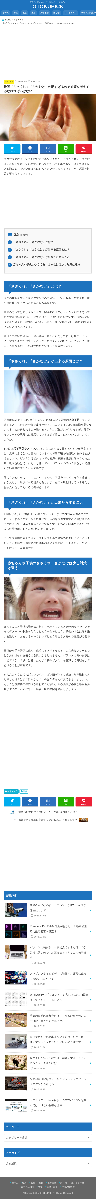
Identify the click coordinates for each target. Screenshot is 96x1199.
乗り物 (56, 13)
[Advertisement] (48, 50)
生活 (33, 13)
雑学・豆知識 (87, 13)
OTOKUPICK (48, 6)
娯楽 (25, 13)
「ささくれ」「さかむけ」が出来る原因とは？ (38, 249)
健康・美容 (9, 81)
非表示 (24, 235)
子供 (25, 791)
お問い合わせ (68, 1186)
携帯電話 (44, 13)
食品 (16, 13)
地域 (40, 1186)
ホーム (6, 13)
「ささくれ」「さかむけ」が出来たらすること (38, 257)
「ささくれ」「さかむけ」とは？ (30, 242)
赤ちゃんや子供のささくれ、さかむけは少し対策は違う (44, 264)
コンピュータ (70, 13)
